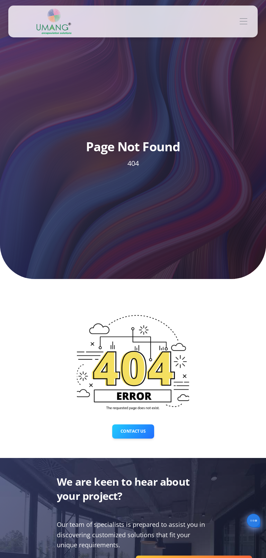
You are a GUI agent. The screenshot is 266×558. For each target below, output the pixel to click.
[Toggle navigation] (243, 21)
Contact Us (133, 431)
